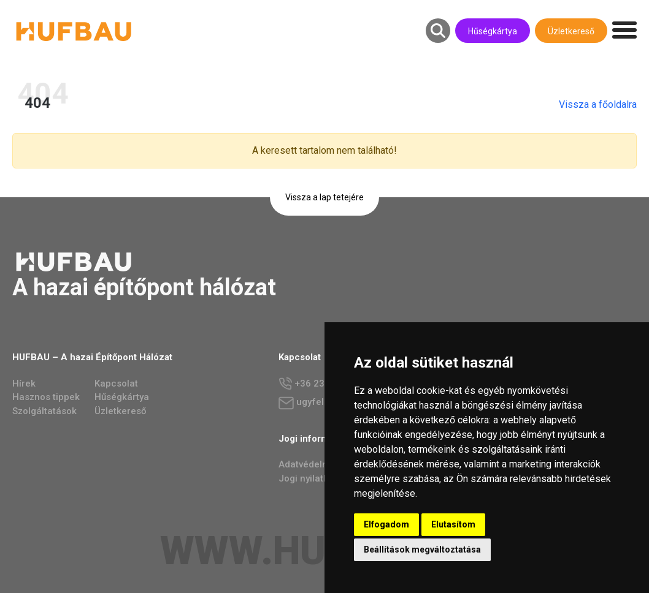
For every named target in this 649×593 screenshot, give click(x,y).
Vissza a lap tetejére (324, 197)
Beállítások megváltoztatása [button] (422, 549)
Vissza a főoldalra (610, 104)
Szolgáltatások (44, 411)
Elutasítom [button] (453, 524)
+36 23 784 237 (320, 383)
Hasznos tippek (46, 396)
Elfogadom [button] (386, 524)
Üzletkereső (571, 31)
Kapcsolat (116, 383)
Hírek (24, 383)
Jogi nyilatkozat (312, 478)
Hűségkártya (492, 31)
